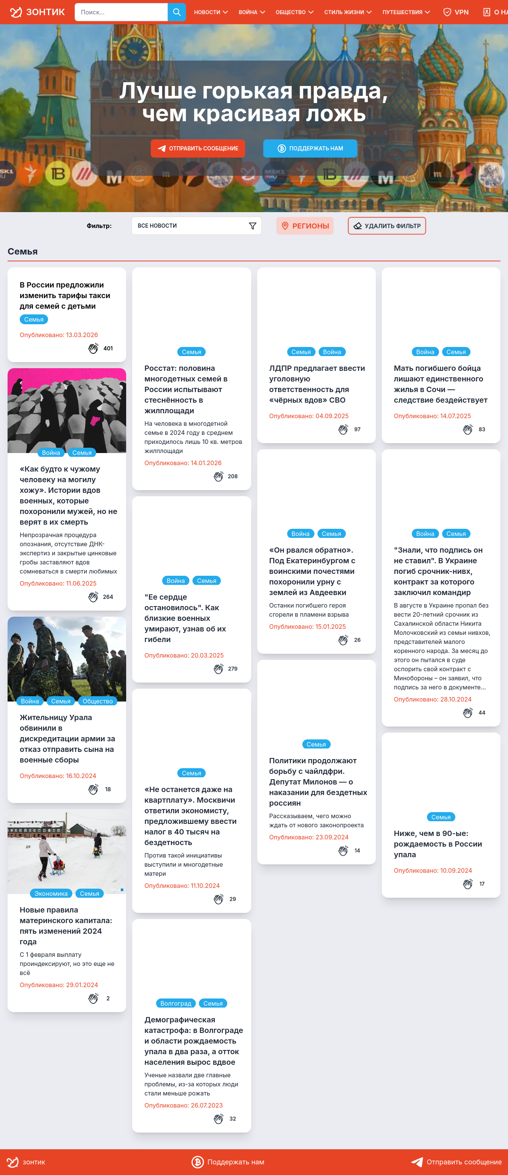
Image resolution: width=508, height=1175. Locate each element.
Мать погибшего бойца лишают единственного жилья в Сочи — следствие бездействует (441, 384)
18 (99, 789)
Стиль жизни (349, 12)
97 (349, 429)
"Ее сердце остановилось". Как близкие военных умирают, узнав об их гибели (185, 618)
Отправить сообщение (198, 148)
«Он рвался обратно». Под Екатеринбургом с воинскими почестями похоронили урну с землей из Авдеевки (312, 571)
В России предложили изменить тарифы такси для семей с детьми (65, 295)
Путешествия (407, 12)
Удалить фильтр (387, 225)
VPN (455, 12)
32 (224, 1119)
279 (225, 669)
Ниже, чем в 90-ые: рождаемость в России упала (438, 844)
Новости (212, 12)
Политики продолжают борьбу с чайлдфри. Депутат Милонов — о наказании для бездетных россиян (318, 782)
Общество (295, 12)
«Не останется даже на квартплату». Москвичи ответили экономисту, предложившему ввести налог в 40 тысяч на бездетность (190, 816)
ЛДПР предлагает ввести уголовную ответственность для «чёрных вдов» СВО (317, 384)
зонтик (36, 12)
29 (224, 899)
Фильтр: (99, 226)
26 (349, 640)
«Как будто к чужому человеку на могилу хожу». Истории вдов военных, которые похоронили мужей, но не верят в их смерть (68, 495)
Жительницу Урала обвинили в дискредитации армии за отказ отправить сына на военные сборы (67, 738)
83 (474, 429)
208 (225, 476)
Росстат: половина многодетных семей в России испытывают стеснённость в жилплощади (186, 389)
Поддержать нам (310, 148)
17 (473, 884)
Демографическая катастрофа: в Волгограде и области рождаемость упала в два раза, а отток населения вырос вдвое (193, 1041)
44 (474, 713)
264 (100, 597)
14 (349, 850)
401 (100, 348)
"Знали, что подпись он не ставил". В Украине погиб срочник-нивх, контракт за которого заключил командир (438, 571)
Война (252, 12)
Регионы (305, 225)
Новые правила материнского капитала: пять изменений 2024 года (66, 925)
